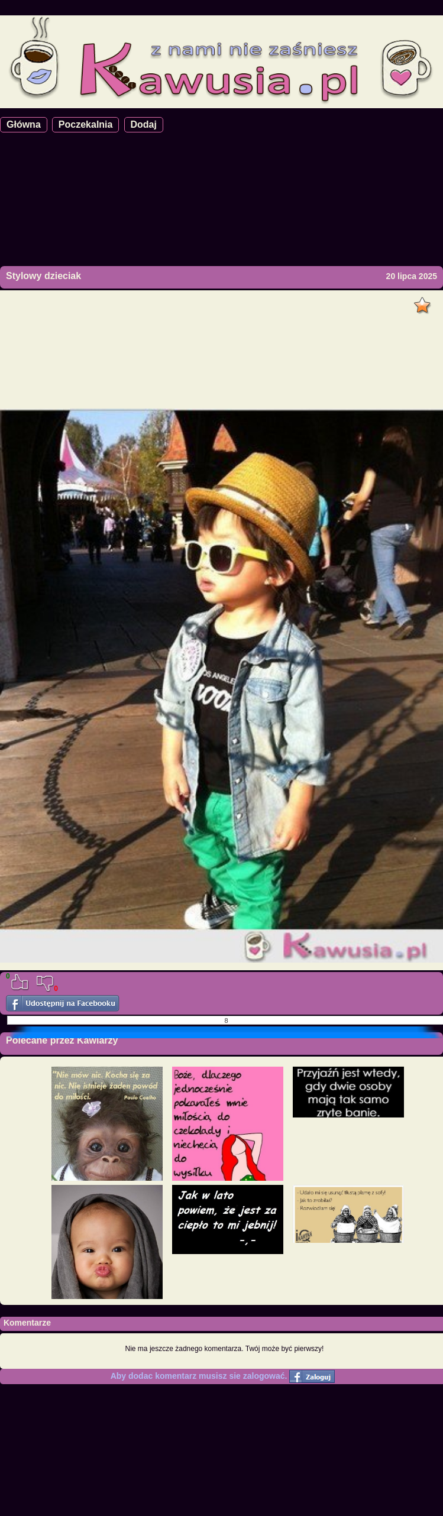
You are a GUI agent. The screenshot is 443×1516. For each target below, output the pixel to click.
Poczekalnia (86, 124)
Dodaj (144, 124)
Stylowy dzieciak (43, 276)
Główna (24, 124)
